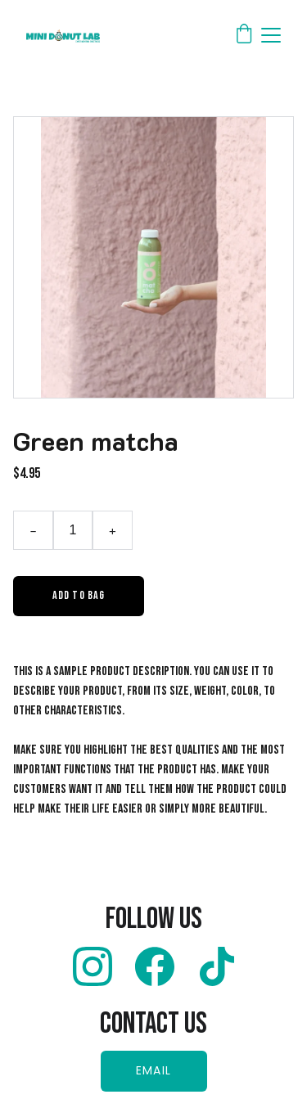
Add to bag (78, 595)
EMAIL (153, 1070)
